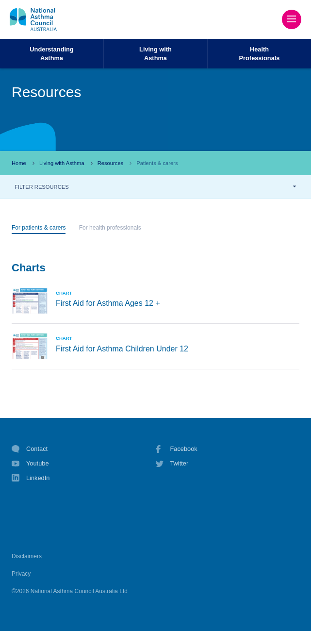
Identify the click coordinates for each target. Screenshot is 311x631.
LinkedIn (30, 479)
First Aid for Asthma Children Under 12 (122, 349)
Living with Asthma (61, 163)
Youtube (30, 463)
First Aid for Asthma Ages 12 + (108, 303)
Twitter (172, 463)
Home (19, 163)
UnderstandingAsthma (51, 53)
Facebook (176, 449)
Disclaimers (27, 556)
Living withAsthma (155, 53)
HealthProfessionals (259, 53)
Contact (30, 449)
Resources (110, 163)
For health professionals (110, 227)
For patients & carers (38, 227)
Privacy (21, 573)
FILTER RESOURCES (42, 187)
